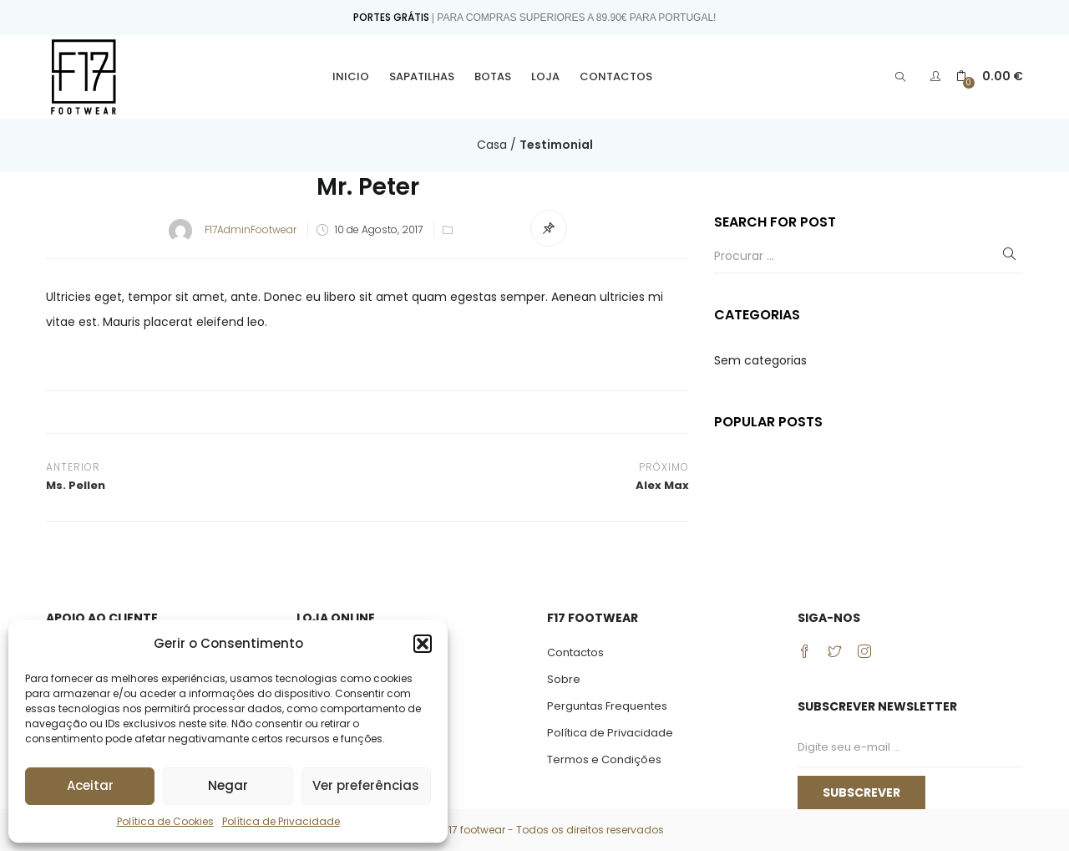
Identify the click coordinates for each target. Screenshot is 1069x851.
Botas (492, 76)
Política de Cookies (165, 821)
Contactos (616, 76)
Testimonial (556, 144)
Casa (492, 144)
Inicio (350, 76)
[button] (422, 643)
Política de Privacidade (281, 821)
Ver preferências (365, 785)
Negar (228, 785)
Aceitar (90, 785)
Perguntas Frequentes (607, 706)
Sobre (563, 679)
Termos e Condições (604, 759)
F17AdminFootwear (250, 229)
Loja (545, 76)
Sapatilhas (421, 76)
